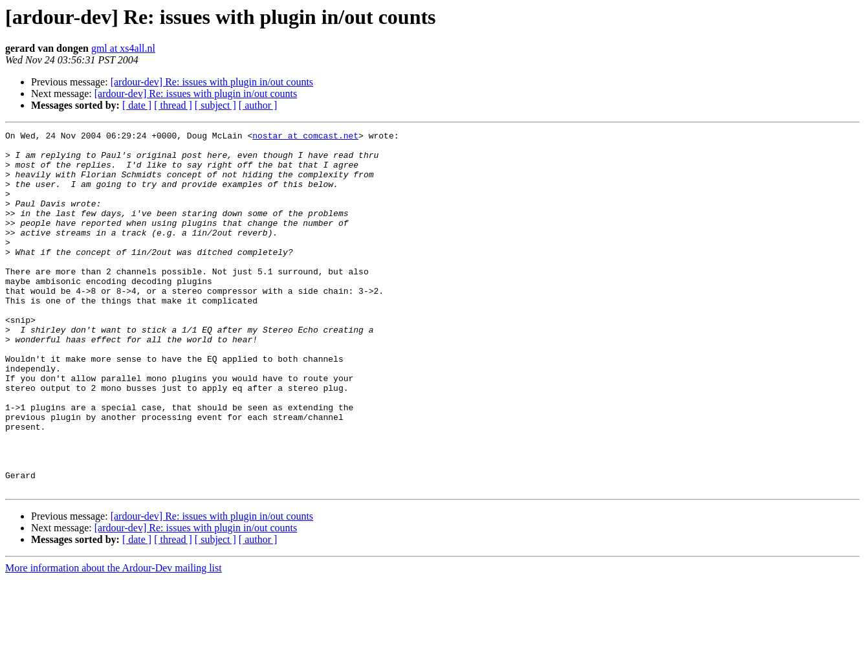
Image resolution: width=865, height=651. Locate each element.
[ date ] (136, 105)
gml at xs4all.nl (123, 48)
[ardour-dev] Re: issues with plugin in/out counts (212, 81)
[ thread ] (173, 105)
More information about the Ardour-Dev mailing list (113, 639)
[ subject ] (215, 105)
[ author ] (258, 105)
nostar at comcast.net (305, 137)
